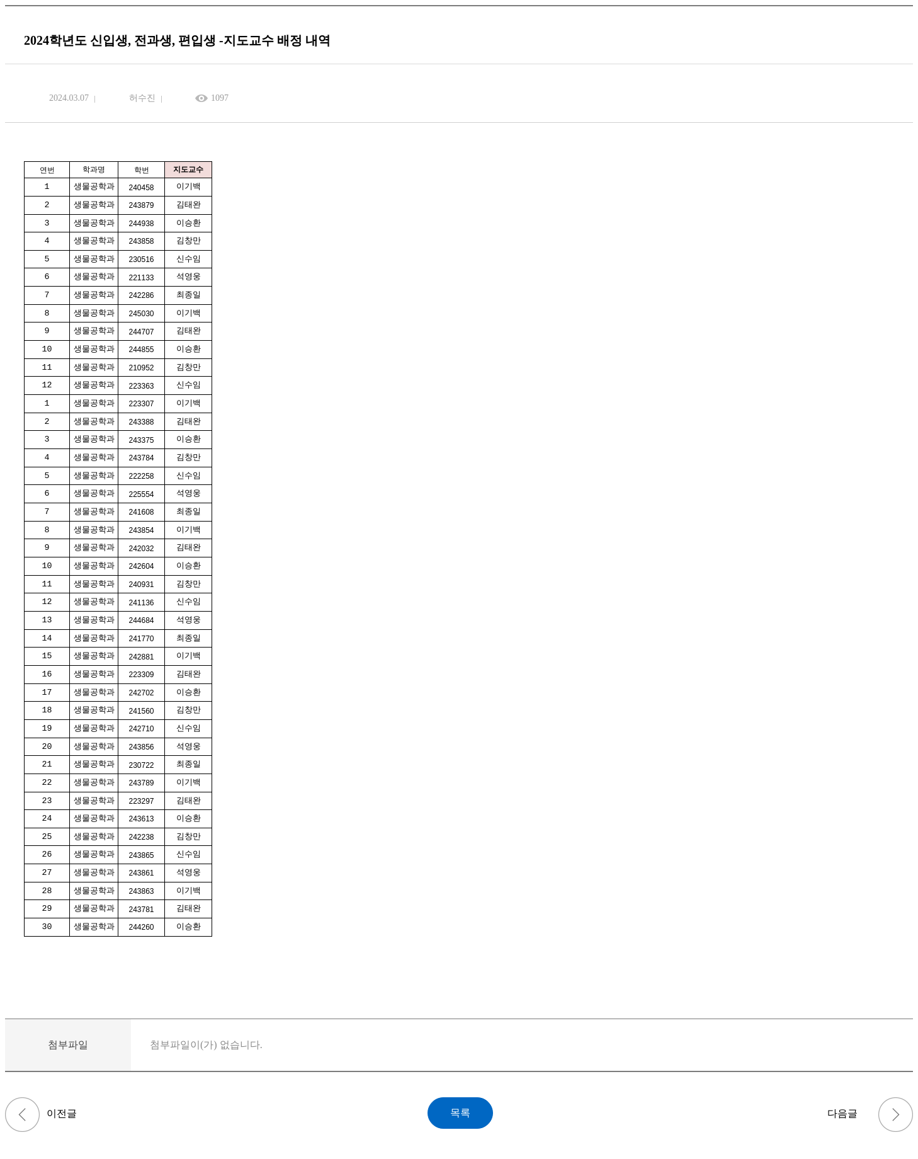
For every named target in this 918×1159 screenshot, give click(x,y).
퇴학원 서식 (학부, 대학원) (22, 1114)
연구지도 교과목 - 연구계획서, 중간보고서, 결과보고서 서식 (895, 1114)
